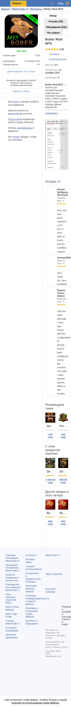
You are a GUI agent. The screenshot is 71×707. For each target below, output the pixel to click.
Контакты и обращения (31, 622)
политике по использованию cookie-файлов (35, 702)
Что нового (53, 32)
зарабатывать (24, 128)
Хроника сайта (30, 561)
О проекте (31, 555)
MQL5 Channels (54, 574)
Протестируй (15, 119)
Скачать (13, 622)
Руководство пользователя (13, 587)
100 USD (50, 436)
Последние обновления (13, 568)
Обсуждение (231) (56, 27)
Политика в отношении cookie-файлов (31, 612)
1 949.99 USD (50, 481)
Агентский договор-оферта (30, 588)
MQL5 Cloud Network (12, 608)
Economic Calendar (51, 590)
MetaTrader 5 (53, 555)
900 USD (50, 523)
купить (15, 101)
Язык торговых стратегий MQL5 (11, 598)
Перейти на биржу (21, 91)
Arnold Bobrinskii (57, 59)
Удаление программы (12, 636)
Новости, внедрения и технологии (12, 577)
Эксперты (54, 54)
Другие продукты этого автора (21, 71)
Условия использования (33, 568)
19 (58, 181)
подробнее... (52, 113)
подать (16, 136)
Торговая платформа (13, 558)
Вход (60, 3)
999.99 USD (63, 481)
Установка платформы (12, 629)
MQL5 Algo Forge (11, 615)
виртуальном (15, 113)
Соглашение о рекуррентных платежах (33, 577)
